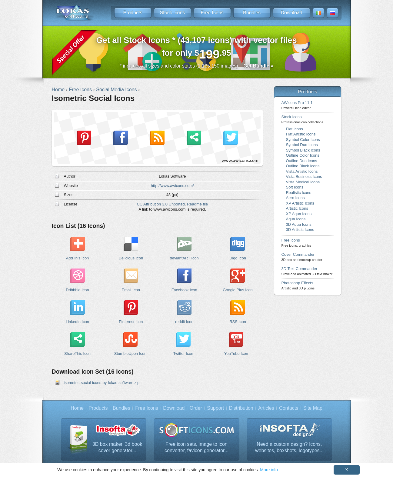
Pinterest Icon (131, 321)
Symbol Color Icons (303, 139)
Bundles (252, 12)
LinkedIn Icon (77, 321)
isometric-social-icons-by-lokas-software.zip (102, 382)
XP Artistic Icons (300, 203)
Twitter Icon (183, 353)
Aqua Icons (296, 219)
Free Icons (212, 12)
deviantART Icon (184, 258)
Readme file (197, 204)
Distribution (241, 408)
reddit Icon (184, 321)
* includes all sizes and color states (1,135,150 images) (196, 65)
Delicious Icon (131, 258)
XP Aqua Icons (299, 214)
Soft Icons (295, 187)
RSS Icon (237, 321)
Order (196, 408)
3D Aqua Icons (298, 224)
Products (132, 12)
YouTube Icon (236, 353)
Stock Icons (172, 12)
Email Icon (131, 290)
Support (215, 408)
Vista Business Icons (304, 176)
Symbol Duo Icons (302, 144)
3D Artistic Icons (300, 229)
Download (291, 12)
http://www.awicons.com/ (172, 185)
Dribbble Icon (77, 290)
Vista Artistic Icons (302, 171)
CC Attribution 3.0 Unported (161, 204)
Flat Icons (294, 129)
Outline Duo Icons (301, 160)
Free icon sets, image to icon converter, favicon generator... (196, 447)
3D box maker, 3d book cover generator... (117, 447)
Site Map (312, 408)
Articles (266, 408)
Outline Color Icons (302, 155)
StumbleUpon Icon (130, 353)
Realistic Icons (298, 192)
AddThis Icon (77, 258)
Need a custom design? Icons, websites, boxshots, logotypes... (289, 447)
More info (269, 469)
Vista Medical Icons (303, 182)
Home (77, 408)
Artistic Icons (297, 208)
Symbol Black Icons (303, 150)
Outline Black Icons (303, 166)
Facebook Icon (184, 290)
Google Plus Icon (238, 290)
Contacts (288, 408)
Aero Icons (295, 197)
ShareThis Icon (77, 353)
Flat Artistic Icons (301, 134)
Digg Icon (237, 258)
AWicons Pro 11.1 (297, 105)
